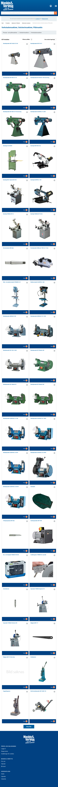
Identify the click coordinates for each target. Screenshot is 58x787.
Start (3, 23)
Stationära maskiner (26, 23)
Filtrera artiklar (27, 39)
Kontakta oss (5, 771)
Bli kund (3, 766)
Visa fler (28, 726)
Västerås (3, 779)
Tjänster (3, 763)
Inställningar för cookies (7, 753)
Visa (25, 74)
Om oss (3, 761)
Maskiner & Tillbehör (16, 23)
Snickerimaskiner (24, 32)
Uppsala (3, 776)
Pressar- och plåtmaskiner (10, 32)
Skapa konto (4, 751)
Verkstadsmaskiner (36, 32)
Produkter (8, 23)
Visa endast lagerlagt (50, 39)
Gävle (2, 774)
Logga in (3, 748)
